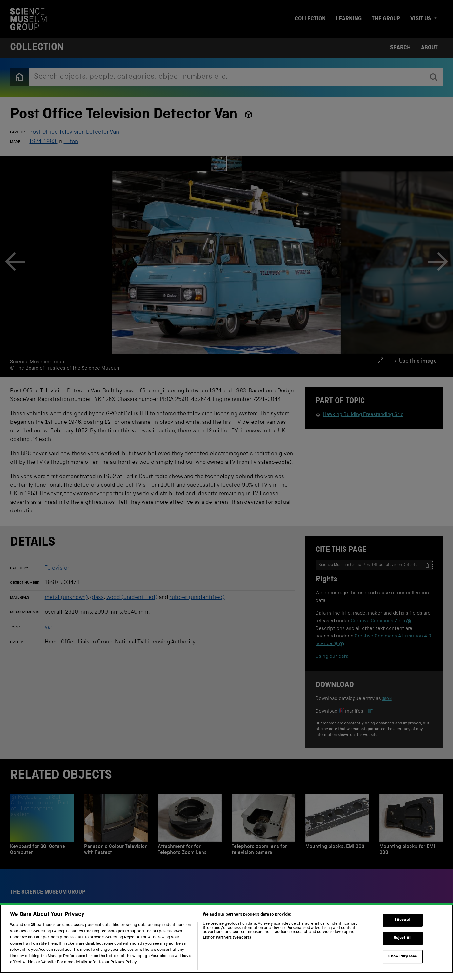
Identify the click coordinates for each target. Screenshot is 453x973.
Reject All (403, 941)
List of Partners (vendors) (227, 940)
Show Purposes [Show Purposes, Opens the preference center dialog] (402, 959)
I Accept (402, 922)
